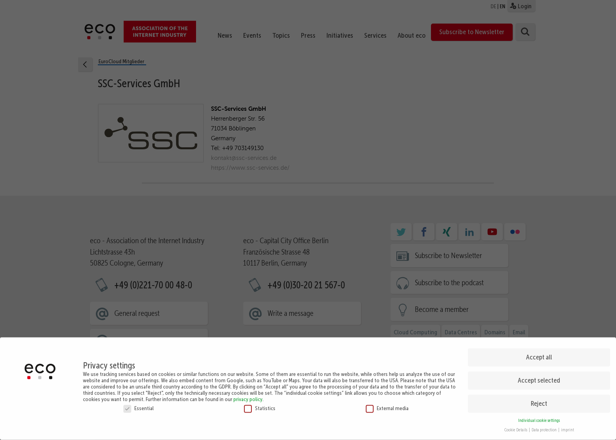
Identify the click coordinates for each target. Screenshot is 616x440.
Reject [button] (539, 368)
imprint (567, 395)
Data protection (544, 395)
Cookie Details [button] (516, 395)
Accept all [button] (539, 322)
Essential (138, 373)
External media (387, 373)
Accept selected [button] (539, 345)
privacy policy (247, 364)
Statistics (259, 373)
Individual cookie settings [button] (539, 385)
